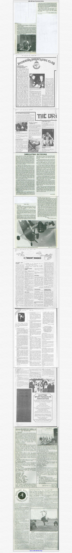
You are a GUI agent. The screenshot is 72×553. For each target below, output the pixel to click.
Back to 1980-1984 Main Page (36, 550)
